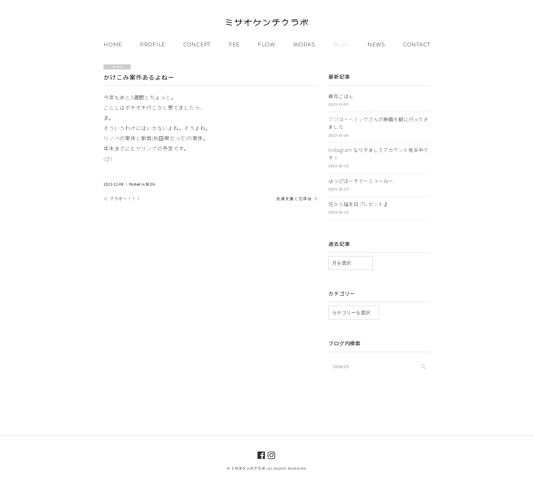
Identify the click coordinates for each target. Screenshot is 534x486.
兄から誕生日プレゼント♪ (358, 204)
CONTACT (416, 44)
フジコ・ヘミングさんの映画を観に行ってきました (378, 123)
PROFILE (152, 44)
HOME (113, 44)
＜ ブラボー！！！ (122, 198)
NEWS (376, 44)
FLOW (266, 44)
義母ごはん (341, 96)
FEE (234, 44)
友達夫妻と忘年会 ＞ (297, 198)
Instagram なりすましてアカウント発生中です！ (378, 153)
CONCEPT (197, 44)
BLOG (341, 44)
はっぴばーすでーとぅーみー (360, 180)
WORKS (304, 44)
